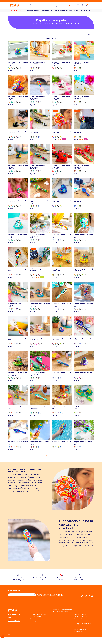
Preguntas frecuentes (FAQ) (81, 618)
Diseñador (33, 620)
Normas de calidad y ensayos (81, 620)
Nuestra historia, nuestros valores (39, 613)
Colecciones (89, 11)
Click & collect (78, 613)
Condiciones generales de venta (82, 622)
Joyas (52, 11)
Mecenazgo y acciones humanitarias (40, 622)
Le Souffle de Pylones (35, 618)
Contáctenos (15, 622)
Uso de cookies (78, 628)
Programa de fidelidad (80, 616)
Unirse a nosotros (78, 633)
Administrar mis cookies (80, 630)
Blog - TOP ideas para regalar (60, 613)
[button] (2, 636)
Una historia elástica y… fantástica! (39, 616)
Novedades (36, 11)
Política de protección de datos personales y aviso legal (82, 625)
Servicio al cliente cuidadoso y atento (62, 611)
